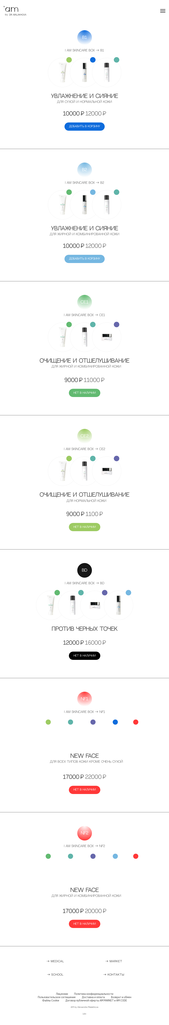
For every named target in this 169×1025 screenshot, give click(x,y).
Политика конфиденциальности (93, 994)
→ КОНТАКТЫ (113, 974)
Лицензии (62, 994)
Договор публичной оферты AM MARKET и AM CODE (96, 1000)
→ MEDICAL (55, 961)
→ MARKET (113, 961)
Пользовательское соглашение (57, 997)
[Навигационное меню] (162, 11)
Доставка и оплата (93, 997)
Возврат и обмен (121, 997)
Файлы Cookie (50, 1000)
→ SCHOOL (55, 974)
